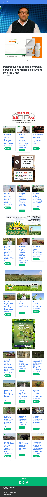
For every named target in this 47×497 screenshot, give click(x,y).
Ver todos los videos (8, 460)
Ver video (7, 148)
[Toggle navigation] (44, 2)
